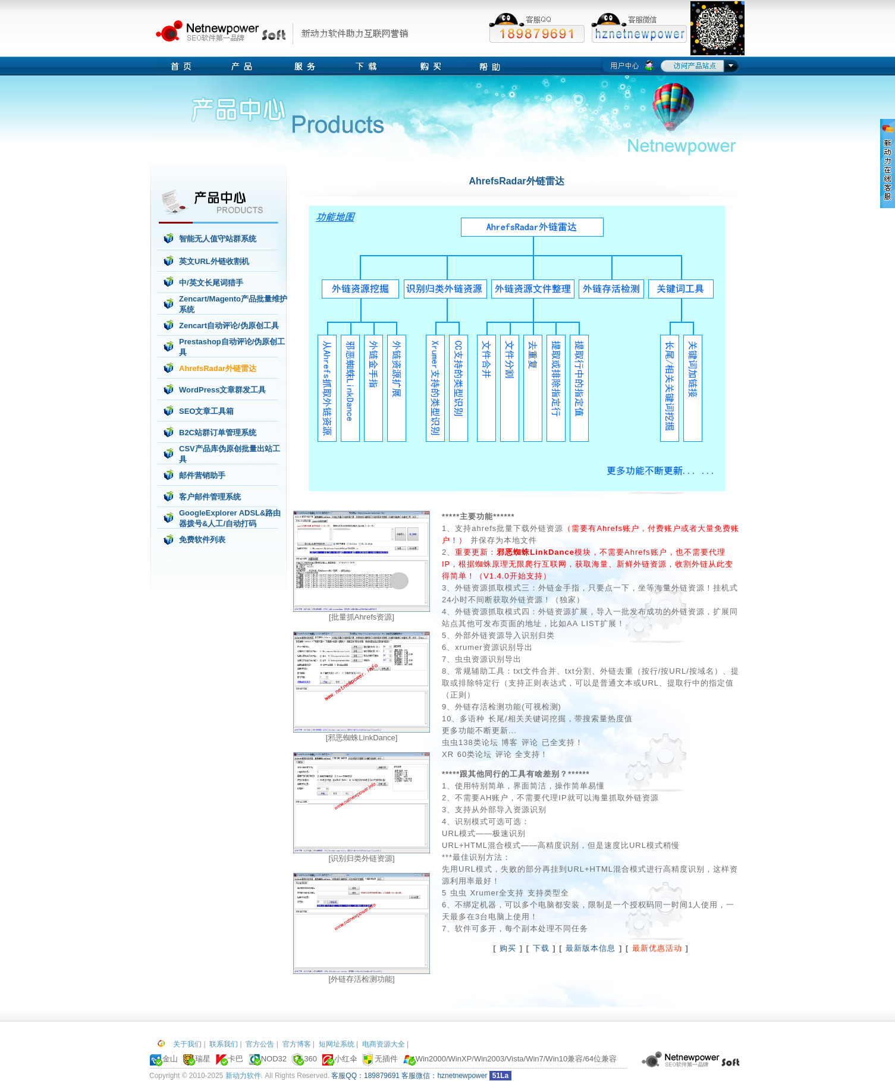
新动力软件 (243, 1075)
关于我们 (187, 1044)
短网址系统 (336, 1044)
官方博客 (296, 1044)
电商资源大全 (383, 1044)
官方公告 (260, 1044)
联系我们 (223, 1044)
